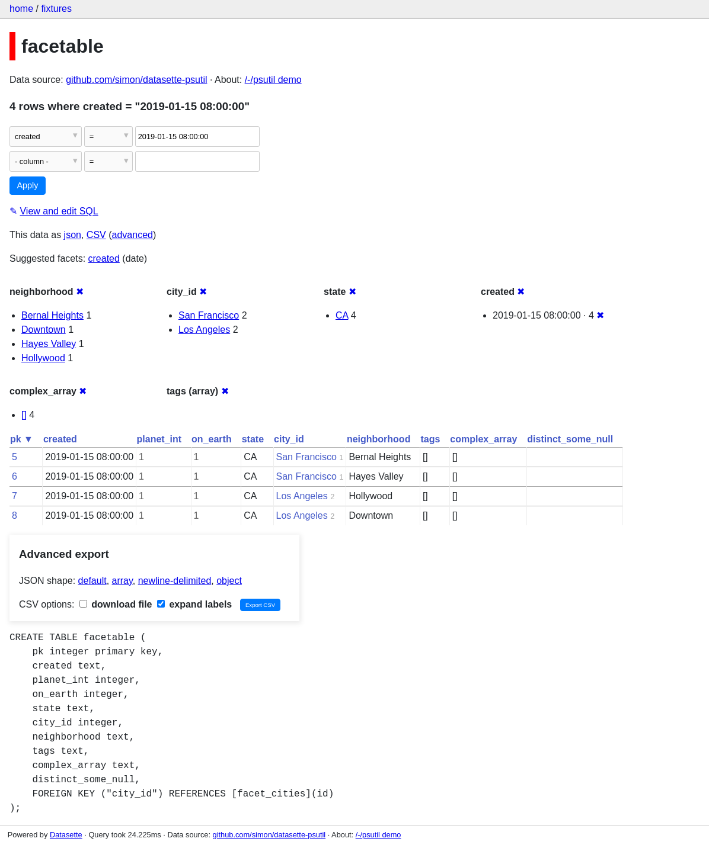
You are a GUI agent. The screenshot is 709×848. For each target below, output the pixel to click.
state (253, 439)
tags (430, 439)
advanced (132, 235)
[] (24, 415)
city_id (289, 439)
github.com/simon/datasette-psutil (136, 80)
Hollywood (43, 358)
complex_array (483, 439)
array (122, 581)
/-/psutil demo (273, 80)
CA (342, 315)
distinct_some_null (570, 439)
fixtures (56, 9)
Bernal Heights (52, 315)
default (92, 581)
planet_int (159, 439)
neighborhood (379, 439)
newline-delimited (175, 581)
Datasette (66, 834)
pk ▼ (21, 439)
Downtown (43, 330)
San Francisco (208, 315)
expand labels (194, 604)
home (21, 9)
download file (115, 604)
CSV (96, 235)
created (104, 258)
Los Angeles (204, 330)
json (72, 235)
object (229, 581)
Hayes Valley (48, 344)
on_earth (211, 439)
